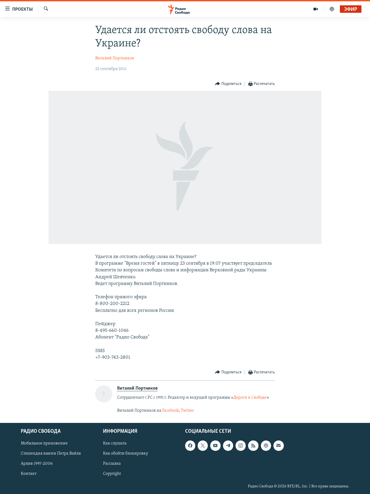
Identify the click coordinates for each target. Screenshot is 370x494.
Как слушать (114, 443)
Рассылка (112, 464)
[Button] (228, 84)
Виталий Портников (114, 58)
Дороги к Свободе (250, 397)
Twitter (188, 411)
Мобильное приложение (44, 443)
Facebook (170, 411)
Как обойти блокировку (125, 453)
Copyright (112, 474)
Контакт (29, 474)
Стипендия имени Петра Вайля (51, 453)
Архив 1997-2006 (37, 464)
